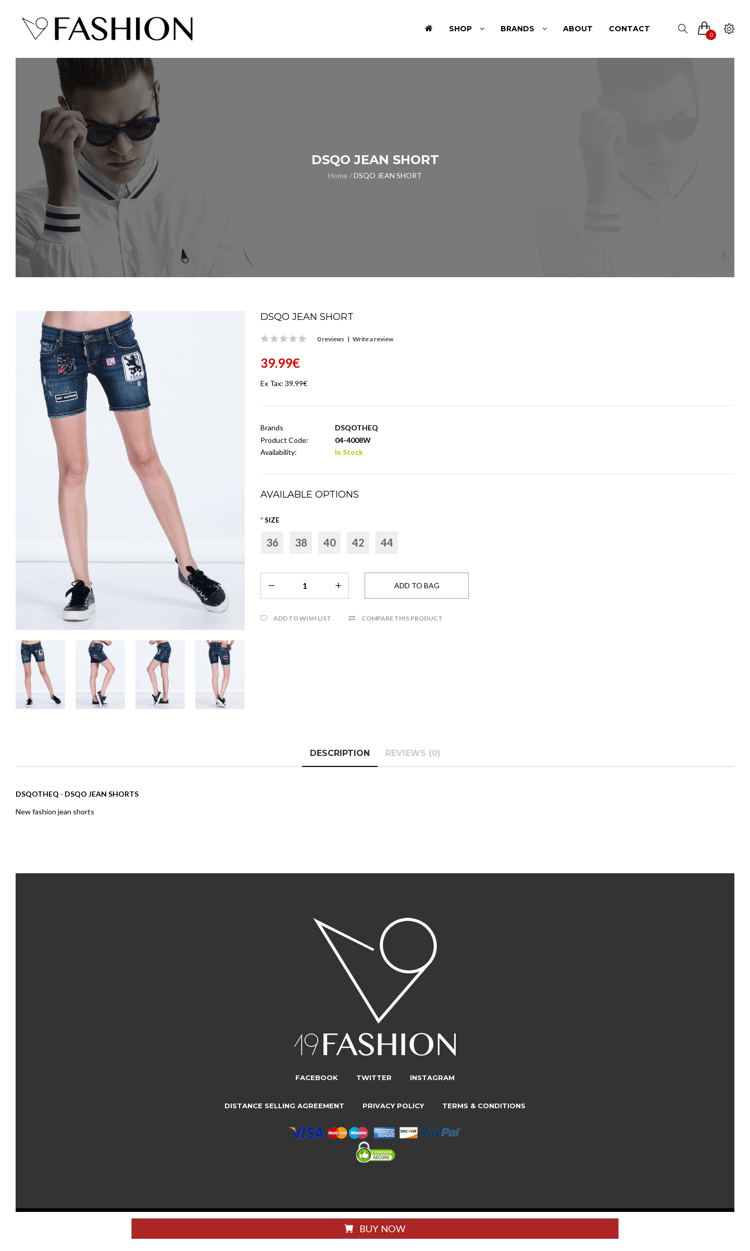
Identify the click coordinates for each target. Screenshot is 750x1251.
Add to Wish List (302, 618)
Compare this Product (402, 618)
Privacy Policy (393, 1105)
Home (337, 175)
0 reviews (330, 339)
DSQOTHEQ (356, 427)
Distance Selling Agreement (284, 1105)
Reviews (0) (413, 753)
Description (340, 753)
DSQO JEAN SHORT (388, 175)
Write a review (373, 339)
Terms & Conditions (484, 1105)
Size (272, 520)
